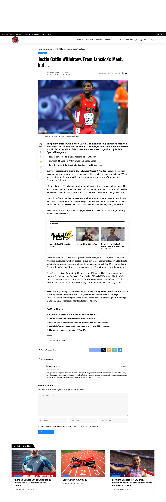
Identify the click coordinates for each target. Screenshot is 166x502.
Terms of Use (47, 34)
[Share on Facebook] (108, 74)
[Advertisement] (83, 16)
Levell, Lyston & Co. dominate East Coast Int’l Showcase (77, 165)
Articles (67, 479)
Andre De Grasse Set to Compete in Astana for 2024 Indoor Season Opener (32, 485)
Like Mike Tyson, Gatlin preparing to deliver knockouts (73, 318)
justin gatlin (61, 341)
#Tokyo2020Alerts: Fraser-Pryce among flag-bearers (73, 314)
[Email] (115, 74)
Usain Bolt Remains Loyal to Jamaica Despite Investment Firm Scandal (79, 326)
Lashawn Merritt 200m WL (86, 244)
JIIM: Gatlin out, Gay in (75, 482)
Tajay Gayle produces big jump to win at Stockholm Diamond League (79, 322)
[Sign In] (136, 40)
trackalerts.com (70, 487)
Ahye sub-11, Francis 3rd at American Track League (74, 161)
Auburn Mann (118, 492)
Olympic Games (89, 171)
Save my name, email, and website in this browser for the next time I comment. (70, 429)
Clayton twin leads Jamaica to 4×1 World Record (70, 330)
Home (40, 49)
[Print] (122, 74)
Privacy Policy (33, 34)
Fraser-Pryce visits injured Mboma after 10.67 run (74, 157)
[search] (141, 40)
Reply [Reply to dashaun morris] (124, 367)
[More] (126, 74)
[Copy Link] (119, 74)
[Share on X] (112, 74)
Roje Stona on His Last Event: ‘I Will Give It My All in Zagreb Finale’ (112, 246)
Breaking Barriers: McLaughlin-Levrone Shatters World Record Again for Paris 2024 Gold (132, 485)
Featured (46, 49)
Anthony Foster (55, 72)
